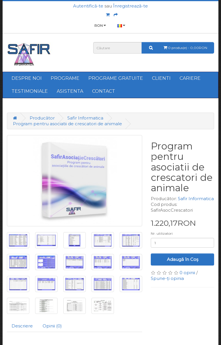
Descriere (22, 326)
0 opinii (187, 272)
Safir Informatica (85, 118)
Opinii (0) (52, 326)
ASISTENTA (70, 91)
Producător (42, 118)
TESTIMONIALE (30, 91)
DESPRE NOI (27, 78)
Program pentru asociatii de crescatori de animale (67, 123)
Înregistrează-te (130, 6)
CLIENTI (161, 78)
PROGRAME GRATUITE (115, 78)
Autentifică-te (88, 6)
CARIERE (190, 78)
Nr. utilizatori (162, 233)
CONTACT (103, 91)
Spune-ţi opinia (167, 278)
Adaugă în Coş (182, 259)
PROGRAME (65, 78)
